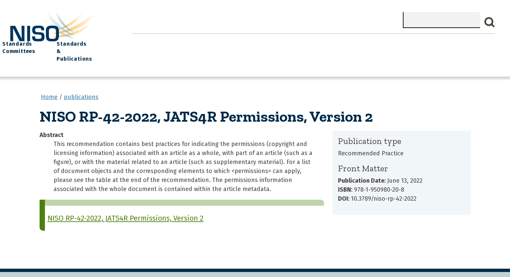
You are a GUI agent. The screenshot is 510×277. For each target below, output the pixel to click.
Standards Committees (381, 44)
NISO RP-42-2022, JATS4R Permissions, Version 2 (126, 204)
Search (489, 22)
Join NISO (230, 40)
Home (147, 40)
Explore (268, 40)
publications (81, 83)
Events (302, 40)
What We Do (186, 40)
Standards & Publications (451, 44)
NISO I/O (338, 40)
